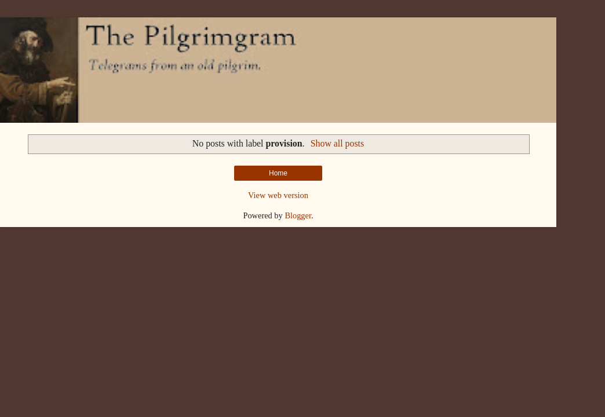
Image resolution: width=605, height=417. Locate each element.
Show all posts (337, 143)
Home (278, 173)
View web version (278, 195)
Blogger (298, 215)
